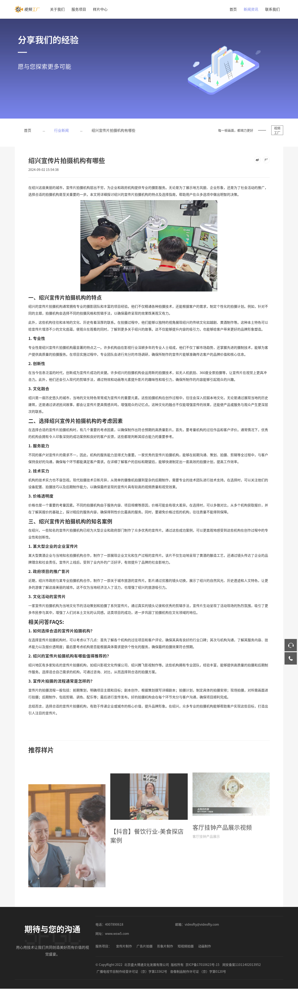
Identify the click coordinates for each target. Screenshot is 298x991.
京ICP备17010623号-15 (202, 964)
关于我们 (57, 9)
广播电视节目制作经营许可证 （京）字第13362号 (132, 971)
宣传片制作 (124, 946)
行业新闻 (61, 130)
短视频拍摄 (186, 946)
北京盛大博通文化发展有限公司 (146, 964)
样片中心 (100, 9)
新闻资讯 (251, 9)
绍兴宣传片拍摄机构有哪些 (113, 130)
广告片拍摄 (145, 946)
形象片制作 (165, 946)
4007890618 (114, 924)
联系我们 (272, 9)
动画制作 (204, 946)
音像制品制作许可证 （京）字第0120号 (198, 971)
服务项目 (78, 9)
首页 (233, 9)
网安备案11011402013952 (241, 964)
